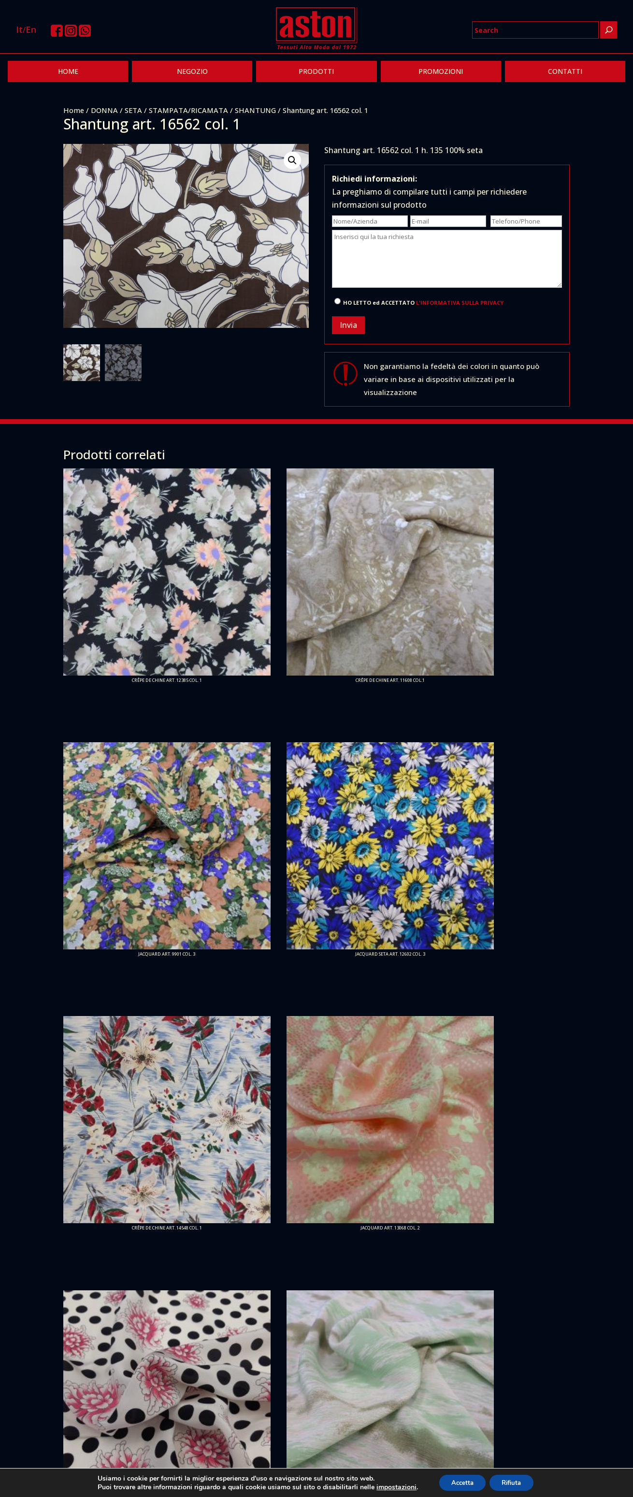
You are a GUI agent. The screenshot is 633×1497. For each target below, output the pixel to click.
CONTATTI (565, 71)
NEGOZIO (192, 71)
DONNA (104, 110)
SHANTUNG (255, 110)
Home (73, 110)
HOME (68, 71)
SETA (133, 110)
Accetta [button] (459, 1481)
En (31, 29)
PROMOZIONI (440, 71)
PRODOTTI (316, 71)
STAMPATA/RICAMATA (188, 110)
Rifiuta (514, 1481)
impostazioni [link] (390, 1486)
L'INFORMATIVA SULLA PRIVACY (460, 302)
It (19, 29)
